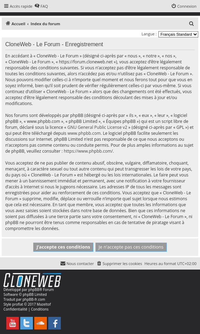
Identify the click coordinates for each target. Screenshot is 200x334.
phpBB (33, 289)
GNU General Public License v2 (97, 127)
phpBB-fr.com (33, 299)
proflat (17, 304)
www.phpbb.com (84, 133)
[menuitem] (41, 6)
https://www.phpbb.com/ (88, 151)
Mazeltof (44, 304)
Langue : (149, 33)
